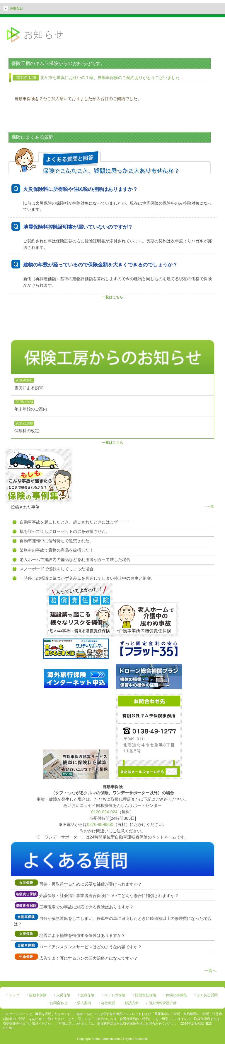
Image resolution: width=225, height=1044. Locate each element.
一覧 (210, 506)
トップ (14, 995)
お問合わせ (58, 1003)
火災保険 (63, 995)
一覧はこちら (112, 297)
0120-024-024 (104, 811)
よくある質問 (207, 995)
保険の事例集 (176, 995)
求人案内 (84, 1003)
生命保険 (87, 995)
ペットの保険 (114, 995)
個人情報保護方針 (163, 1003)
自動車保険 (38, 995)
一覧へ (210, 970)
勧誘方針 (132, 1003)
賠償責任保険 (145, 995)
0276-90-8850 (100, 824)
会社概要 (108, 1003)
